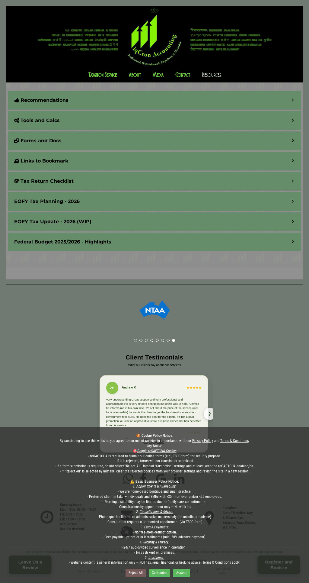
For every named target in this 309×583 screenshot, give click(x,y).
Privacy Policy (202, 441)
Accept (181, 573)
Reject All (136, 573)
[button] (154, 50)
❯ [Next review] (209, 413)
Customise (159, 573)
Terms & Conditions (234, 441)
